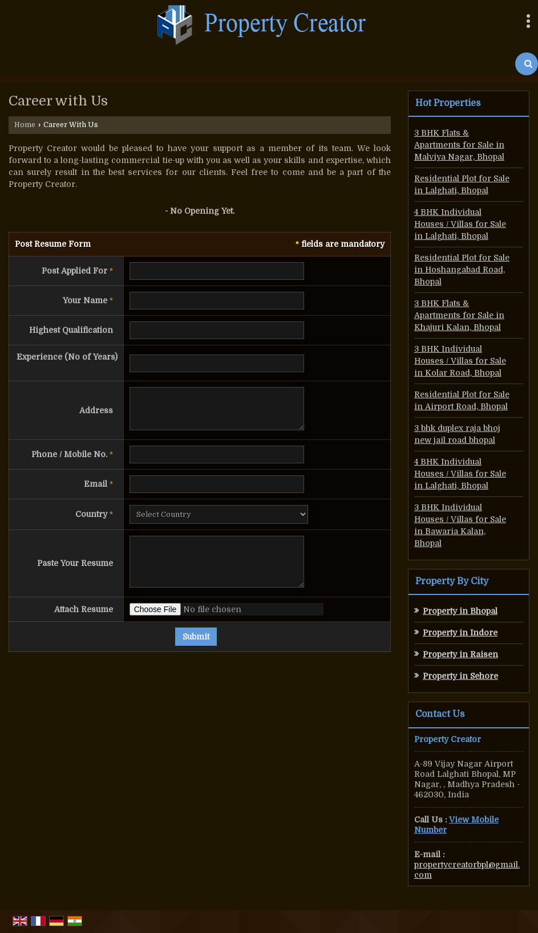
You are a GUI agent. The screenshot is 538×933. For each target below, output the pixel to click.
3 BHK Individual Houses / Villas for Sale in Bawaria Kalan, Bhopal (460, 525)
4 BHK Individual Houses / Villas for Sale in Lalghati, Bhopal (460, 224)
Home (24, 125)
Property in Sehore (460, 676)
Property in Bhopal (460, 611)
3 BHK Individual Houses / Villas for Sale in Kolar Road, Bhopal (460, 360)
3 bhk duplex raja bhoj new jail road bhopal (457, 434)
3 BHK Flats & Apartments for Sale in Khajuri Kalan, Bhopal (459, 315)
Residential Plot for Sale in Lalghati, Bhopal (461, 184)
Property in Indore (460, 632)
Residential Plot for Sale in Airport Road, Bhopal (461, 400)
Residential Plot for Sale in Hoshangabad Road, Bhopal (461, 269)
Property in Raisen (460, 654)
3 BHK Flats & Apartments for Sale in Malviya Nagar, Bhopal (459, 144)
